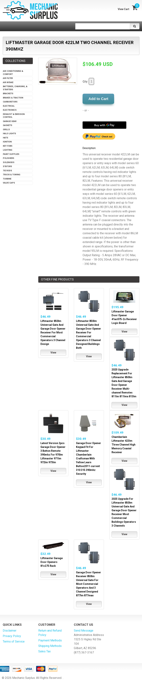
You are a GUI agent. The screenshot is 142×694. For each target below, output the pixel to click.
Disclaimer (9, 630)
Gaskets (7, 125)
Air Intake (8, 82)
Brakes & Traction (13, 98)
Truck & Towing (11, 174)
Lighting (7, 150)
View (53, 352)
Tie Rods (7, 170)
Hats (5, 138)
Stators (7, 166)
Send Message (83, 630)
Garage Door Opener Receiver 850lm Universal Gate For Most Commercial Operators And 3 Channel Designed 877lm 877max (88, 584)
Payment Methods (50, 640)
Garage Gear (9, 121)
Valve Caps (9, 183)
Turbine (7, 179)
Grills (6, 129)
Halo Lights (9, 133)
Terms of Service (14, 641)
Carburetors (10, 102)
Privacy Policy (12, 636)
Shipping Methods (50, 646)
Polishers (8, 158)
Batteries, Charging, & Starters (15, 88)
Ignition (7, 142)
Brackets (8, 93)
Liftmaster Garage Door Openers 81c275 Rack (51, 562)
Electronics (10, 110)
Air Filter (8, 78)
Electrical (9, 106)
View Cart (123, 9)
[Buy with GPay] (104, 125)
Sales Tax (44, 651)
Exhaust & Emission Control (14, 115)
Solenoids (8, 162)
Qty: (88, 81)
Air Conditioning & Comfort (13, 72)
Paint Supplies (11, 154)
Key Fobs (7, 146)
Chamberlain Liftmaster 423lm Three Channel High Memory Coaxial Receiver (123, 444)
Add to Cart (98, 99)
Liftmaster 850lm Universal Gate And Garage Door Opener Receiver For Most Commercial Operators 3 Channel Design (52, 332)
